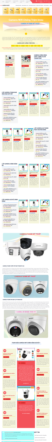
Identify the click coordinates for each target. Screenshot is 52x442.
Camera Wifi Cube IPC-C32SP (42, 70)
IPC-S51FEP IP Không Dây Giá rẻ (9, 210)
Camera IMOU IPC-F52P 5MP (42, 353)
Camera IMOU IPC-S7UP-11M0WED (41, 74)
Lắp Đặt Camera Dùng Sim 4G (40, 437)
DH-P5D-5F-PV (26, 383)
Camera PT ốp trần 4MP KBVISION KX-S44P (8, 354)
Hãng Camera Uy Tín (25, 5)
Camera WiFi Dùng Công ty (26, 63)
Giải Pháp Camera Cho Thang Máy (40, 435)
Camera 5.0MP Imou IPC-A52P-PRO (41, 62)
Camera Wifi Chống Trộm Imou (26, 43)
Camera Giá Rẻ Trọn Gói (39, 5)
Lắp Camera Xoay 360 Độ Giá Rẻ (9, 225)
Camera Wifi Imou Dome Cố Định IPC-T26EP (9, 62)
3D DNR (35, 45)
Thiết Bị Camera (46, 5)
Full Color (27, 45)
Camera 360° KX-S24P (7, 415)
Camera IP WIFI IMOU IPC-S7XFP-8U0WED (41, 78)
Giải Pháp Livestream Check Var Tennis (11, 438)
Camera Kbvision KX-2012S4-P (9, 374)
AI (29, 45)
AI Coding (38, 45)
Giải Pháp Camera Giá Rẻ (9, 432)
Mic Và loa (13, 45)
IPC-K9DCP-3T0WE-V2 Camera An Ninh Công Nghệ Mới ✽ (42, 392)
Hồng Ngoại (23, 45)
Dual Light (17, 45)
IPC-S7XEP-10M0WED (26, 413)
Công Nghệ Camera (18, 5)
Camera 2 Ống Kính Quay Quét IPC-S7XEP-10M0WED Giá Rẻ (10, 206)
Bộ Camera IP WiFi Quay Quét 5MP (9, 396)
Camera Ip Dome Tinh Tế (7, 47)
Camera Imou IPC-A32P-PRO (41, 66)
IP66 (41, 45)
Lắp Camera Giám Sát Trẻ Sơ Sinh (40, 439)
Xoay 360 (32, 45)
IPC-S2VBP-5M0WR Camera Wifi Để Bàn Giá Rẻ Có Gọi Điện (9, 215)
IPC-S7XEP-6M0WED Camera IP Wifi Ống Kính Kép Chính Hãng (42, 83)
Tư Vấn (50, 5)
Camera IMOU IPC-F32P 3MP (42, 372)
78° (19, 45)
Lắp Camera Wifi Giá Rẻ (32, 5)
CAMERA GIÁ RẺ (5, 5)
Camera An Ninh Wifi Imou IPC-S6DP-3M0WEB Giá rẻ (9, 220)
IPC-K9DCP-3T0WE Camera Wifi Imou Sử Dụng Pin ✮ (42, 414)
